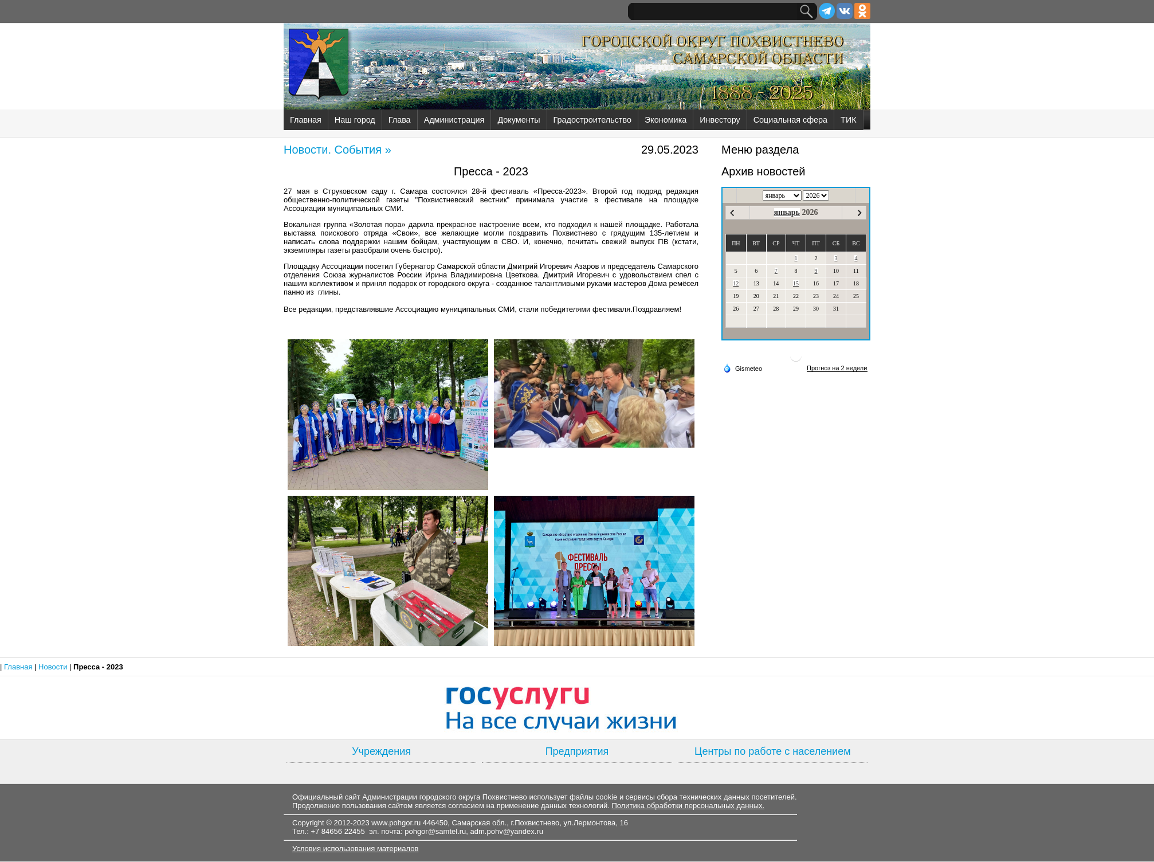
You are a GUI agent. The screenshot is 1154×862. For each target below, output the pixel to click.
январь (787, 212)
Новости (53, 667)
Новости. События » (337, 149)
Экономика (665, 119)
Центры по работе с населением (772, 751)
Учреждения (381, 751)
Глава (399, 119)
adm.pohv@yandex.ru (506, 831)
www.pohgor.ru (396, 822)
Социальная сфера (790, 119)
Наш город (355, 119)
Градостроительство (592, 119)
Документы (518, 119)
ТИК (849, 119)
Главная (305, 119)
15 (796, 283)
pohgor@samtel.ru (435, 831)
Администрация (454, 119)
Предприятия (577, 751)
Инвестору (720, 119)
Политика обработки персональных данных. (687, 805)
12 (736, 283)
